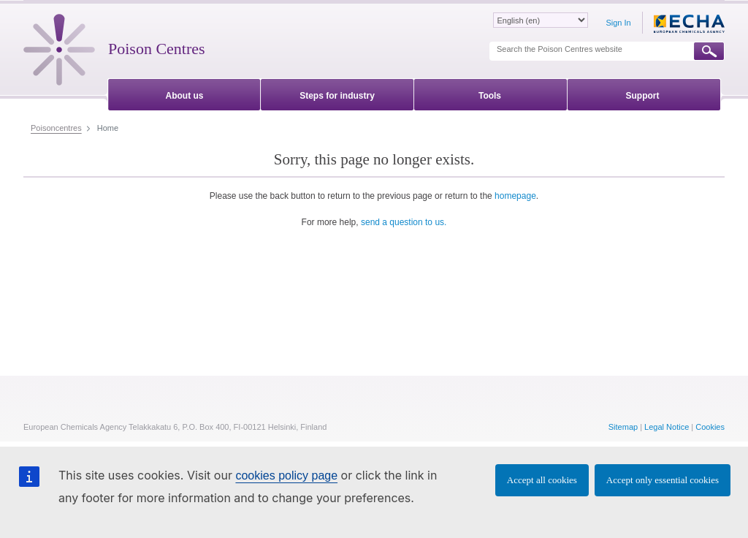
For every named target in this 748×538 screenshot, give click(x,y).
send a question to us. (403, 222)
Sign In (618, 22)
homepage (515, 196)
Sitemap (623, 427)
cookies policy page (286, 475)
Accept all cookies (542, 479)
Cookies (710, 427)
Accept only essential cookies (662, 479)
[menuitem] (184, 93)
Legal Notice (666, 427)
